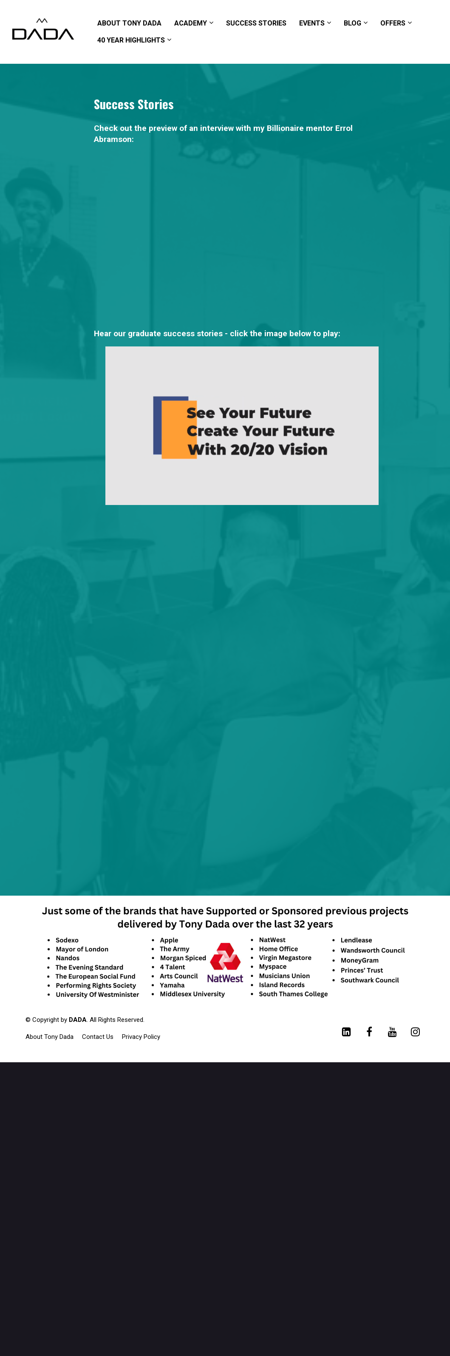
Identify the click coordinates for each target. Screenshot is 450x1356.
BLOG (352, 23)
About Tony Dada (49, 1037)
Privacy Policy (141, 1037)
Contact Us (97, 1037)
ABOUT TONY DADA (129, 23)
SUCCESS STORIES (256, 23)
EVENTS (312, 23)
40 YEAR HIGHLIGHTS (131, 40)
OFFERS (392, 23)
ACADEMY (190, 23)
